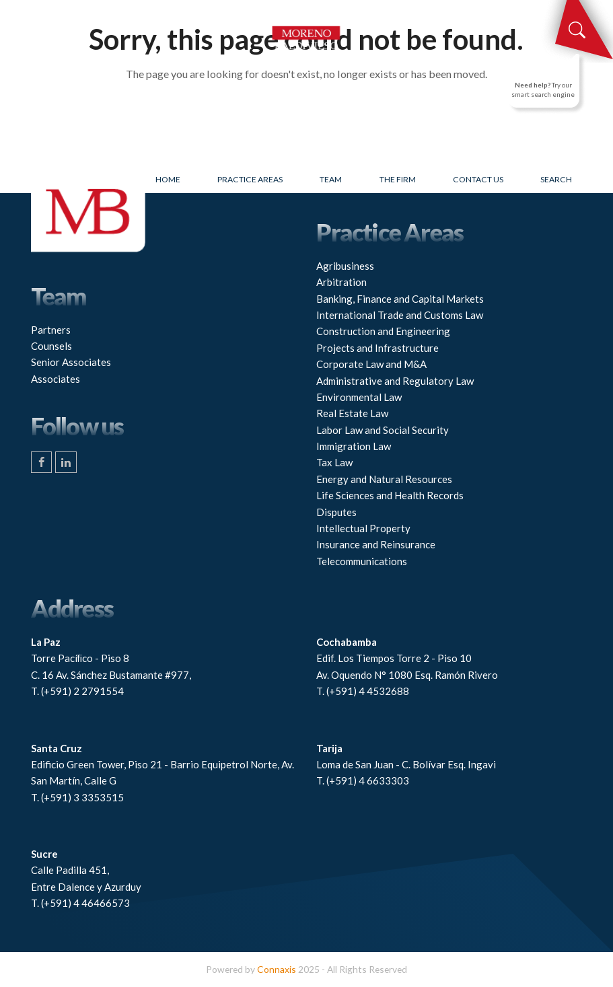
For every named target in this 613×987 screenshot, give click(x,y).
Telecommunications (361, 561)
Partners (51, 330)
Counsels (51, 346)
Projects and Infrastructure (377, 348)
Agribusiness (345, 266)
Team (331, 179)
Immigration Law (353, 446)
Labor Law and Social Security (382, 430)
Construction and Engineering (383, 331)
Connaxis (276, 969)
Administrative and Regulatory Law (395, 381)
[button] (38, 13)
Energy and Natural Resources (384, 479)
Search (556, 179)
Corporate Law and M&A (371, 364)
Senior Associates (71, 362)
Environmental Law (359, 397)
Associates (55, 379)
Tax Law (334, 462)
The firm (398, 179)
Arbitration (341, 282)
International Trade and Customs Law (399, 315)
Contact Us (478, 179)
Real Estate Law (352, 413)
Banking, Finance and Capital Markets (400, 299)
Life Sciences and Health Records (390, 495)
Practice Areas (250, 179)
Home (167, 179)
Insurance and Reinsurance (375, 544)
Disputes (336, 512)
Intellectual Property (363, 528)
